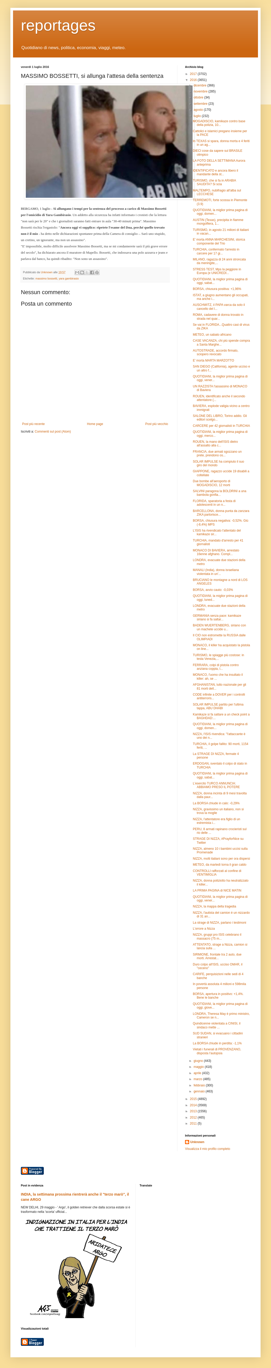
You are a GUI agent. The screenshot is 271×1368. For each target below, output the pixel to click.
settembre (201, 104)
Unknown (197, 1142)
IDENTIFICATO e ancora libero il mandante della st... (215, 172)
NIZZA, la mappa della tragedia (214, 906)
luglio (198, 116)
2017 (194, 74)
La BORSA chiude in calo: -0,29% (216, 803)
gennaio (200, 1091)
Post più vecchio (156, 424)
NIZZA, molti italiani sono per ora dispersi (221, 858)
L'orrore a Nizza (204, 928)
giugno (199, 1061)
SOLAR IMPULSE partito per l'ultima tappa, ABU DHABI (218, 706)
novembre (201, 91)
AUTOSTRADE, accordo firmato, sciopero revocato (215, 352)
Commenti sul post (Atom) (53, 431)
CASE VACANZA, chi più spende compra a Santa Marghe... (221, 342)
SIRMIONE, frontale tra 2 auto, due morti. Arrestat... (217, 956)
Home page (95, 424)
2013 (194, 1111)
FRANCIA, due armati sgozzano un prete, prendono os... (217, 453)
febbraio (200, 1085)
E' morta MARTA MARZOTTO (213, 360)
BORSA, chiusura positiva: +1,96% (217, 289)
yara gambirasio (69, 278)
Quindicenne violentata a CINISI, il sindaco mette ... (217, 1025)
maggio (199, 1067)
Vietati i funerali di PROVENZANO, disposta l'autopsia (217, 1051)
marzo (198, 1079)
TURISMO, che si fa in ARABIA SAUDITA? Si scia (214, 182)
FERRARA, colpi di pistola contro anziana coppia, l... (216, 667)
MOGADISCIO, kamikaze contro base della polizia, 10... (219, 123)
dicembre (200, 85)
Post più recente (33, 424)
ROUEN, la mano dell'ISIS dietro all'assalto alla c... (215, 443)
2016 (194, 80)
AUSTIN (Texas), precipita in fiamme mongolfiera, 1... (218, 221)
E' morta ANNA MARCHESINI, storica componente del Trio (219, 241)
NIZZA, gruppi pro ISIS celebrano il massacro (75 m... (217, 936)
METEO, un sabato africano (212, 334)
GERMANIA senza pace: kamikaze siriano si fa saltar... (217, 617)
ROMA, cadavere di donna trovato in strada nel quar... (218, 316)
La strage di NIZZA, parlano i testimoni (219, 922)
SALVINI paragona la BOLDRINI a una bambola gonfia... (219, 493)
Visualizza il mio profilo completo (207, 1149)
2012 (194, 1117)
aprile (198, 1073)
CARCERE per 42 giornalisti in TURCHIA (221, 426)
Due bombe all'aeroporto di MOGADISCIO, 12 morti (211, 483)
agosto (199, 110)
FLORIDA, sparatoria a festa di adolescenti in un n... (214, 503)
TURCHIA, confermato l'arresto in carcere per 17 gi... (216, 251)
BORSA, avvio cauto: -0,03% (213, 590)
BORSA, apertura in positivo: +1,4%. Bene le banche (218, 995)
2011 (194, 1123)
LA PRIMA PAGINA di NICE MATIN (217, 890)
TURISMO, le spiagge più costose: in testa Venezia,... (218, 657)
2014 (194, 1105)
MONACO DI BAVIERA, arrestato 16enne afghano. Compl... (216, 552)
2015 (194, 1099)
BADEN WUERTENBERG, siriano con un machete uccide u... (219, 627)
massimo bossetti (46, 278)
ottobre (199, 97)
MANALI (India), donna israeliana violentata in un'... (216, 571)
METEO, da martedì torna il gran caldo (219, 864)
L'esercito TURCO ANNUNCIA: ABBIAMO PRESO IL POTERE (216, 785)
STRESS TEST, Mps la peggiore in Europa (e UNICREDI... (217, 271)
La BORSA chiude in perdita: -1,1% (217, 1043)
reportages (58, 25)
